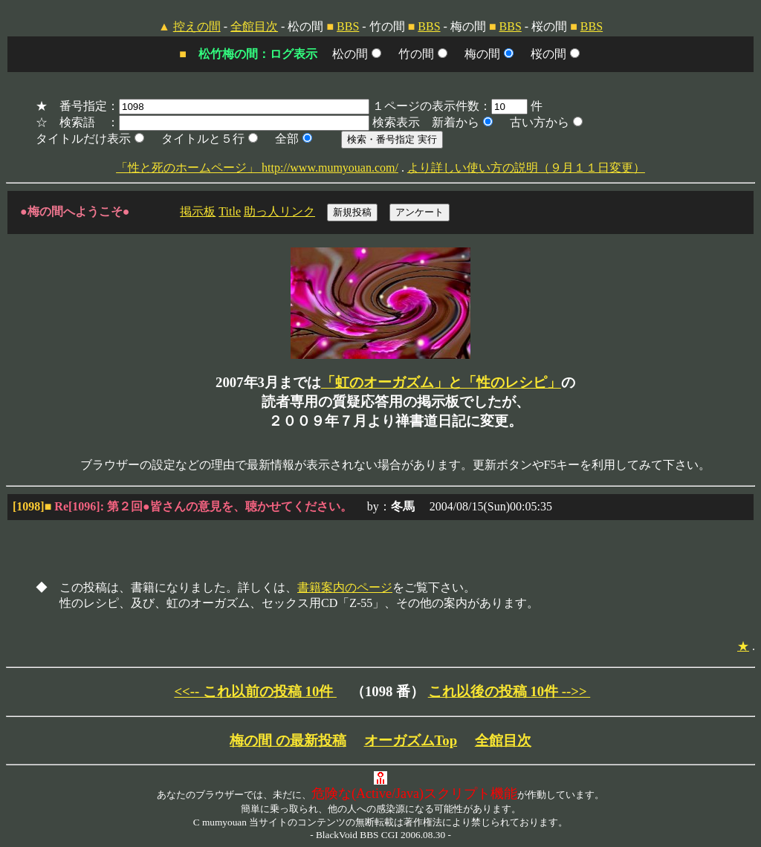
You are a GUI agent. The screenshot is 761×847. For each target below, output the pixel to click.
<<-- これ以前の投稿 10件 (255, 691)
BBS (348, 26)
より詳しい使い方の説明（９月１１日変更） (526, 167)
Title (229, 211)
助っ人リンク (279, 211)
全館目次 (254, 26)
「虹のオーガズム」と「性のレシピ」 (441, 382)
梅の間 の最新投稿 (288, 740)
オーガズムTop (411, 740)
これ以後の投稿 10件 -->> (509, 691)
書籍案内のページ (344, 587)
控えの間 (197, 26)
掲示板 (198, 211)
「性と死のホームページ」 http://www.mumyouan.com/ (257, 167)
